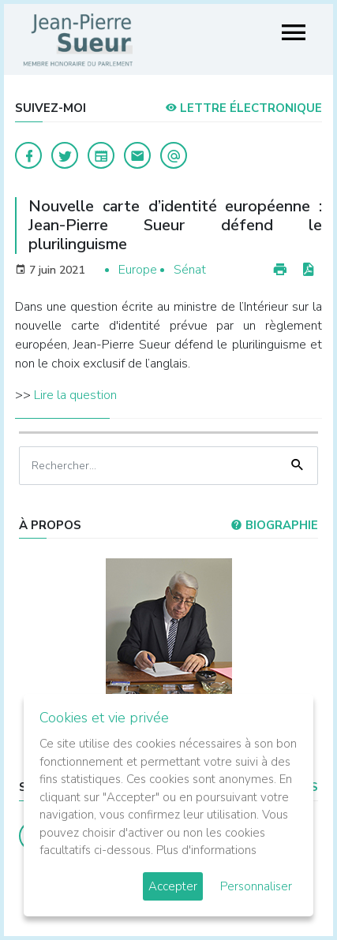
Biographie (274, 525)
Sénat (190, 269)
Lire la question (75, 395)
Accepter (172, 886)
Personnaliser (256, 886)
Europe (137, 269)
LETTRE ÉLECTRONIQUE (243, 108)
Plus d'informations (206, 850)
